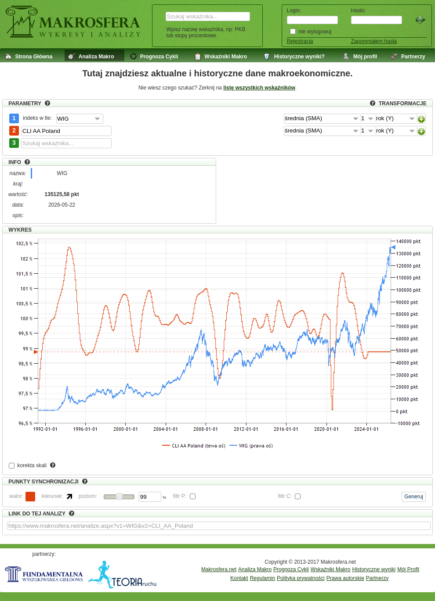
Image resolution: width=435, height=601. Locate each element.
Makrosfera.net (218, 569)
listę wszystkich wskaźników (259, 88)
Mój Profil (408, 569)
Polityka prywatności (301, 578)
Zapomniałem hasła (374, 41)
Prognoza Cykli (291, 569)
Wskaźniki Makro (331, 569)
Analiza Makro (255, 569)
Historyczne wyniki (373, 569)
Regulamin (262, 578)
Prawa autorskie (345, 578)
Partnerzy (377, 578)
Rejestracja (300, 41)
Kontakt (239, 578)
